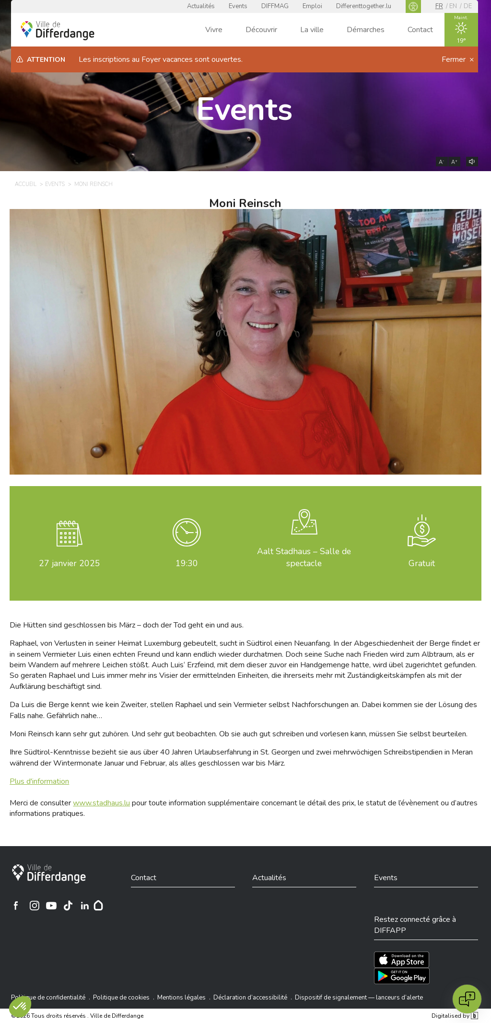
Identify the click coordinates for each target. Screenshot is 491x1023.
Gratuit (422, 563)
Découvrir (261, 29)
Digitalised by (455, 1016)
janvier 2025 (69, 563)
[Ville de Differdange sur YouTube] (51, 905)
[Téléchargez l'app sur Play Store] (402, 976)
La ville (312, 29)
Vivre (213, 29)
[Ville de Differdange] (49, 874)
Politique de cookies (121, 997)
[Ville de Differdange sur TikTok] (68, 905)
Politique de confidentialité (48, 997)
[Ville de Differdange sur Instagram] (34, 905)
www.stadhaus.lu (101, 803)
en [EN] (453, 6)
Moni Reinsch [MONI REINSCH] (93, 184)
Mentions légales (181, 997)
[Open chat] (467, 999)
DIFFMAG (275, 6)
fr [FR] (439, 6)
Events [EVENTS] (55, 184)
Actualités (201, 6)
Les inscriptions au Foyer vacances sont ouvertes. (161, 59)
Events (238, 6)
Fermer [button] (455, 59)
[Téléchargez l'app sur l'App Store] (401, 960)
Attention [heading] (46, 59)
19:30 (186, 563)
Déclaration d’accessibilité (250, 997)
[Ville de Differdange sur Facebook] (16, 905)
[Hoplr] (98, 905)
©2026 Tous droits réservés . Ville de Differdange (77, 1016)
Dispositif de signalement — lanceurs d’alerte (359, 997)
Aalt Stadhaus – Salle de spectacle (304, 557)
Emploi (312, 6)
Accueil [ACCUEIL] (25, 184)
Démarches (366, 29)
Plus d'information (39, 781)
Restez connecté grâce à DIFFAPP (415, 924)
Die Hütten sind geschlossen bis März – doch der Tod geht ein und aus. (127, 625)
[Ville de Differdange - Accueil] (57, 30)
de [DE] (468, 6)
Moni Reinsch (245, 203)
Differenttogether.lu (363, 6)
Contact (420, 29)
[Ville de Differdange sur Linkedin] (85, 905)
